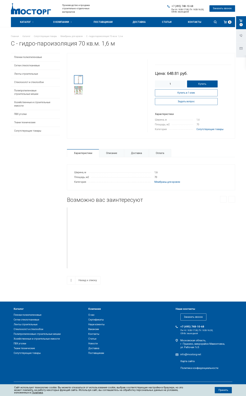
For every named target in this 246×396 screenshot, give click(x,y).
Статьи (167, 22)
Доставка (139, 22)
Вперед (232, 199)
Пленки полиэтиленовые (28, 57)
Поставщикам (103, 22)
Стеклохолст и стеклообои (29, 82)
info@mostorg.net (190, 354)
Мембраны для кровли (167, 182)
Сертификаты (96, 319)
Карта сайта (187, 361)
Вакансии (93, 329)
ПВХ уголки (20, 114)
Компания (94, 308)
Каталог (26, 22)
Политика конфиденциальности (199, 368)
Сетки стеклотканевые (27, 65)
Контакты (194, 22)
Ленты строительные (26, 73)
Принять (223, 390)
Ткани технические (25, 122)
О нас (91, 314)
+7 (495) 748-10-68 (182, 6)
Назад (223, 199)
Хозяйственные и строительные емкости (32, 104)
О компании (62, 22)
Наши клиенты (96, 324)
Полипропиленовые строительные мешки (26, 92)
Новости (93, 343)
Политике (37, 392)
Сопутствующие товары (209, 129)
